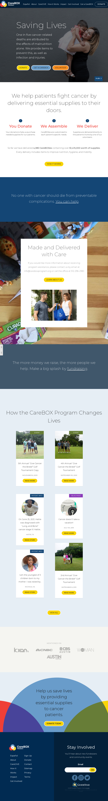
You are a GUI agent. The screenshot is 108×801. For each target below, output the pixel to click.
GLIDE (87, 788)
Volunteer (60, 68)
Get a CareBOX (41, 68)
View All (54, 613)
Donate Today (54, 724)
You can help (67, 201)
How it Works (54, 164)
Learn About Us (54, 280)
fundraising (77, 368)
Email (80, 764)
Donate (23, 68)
